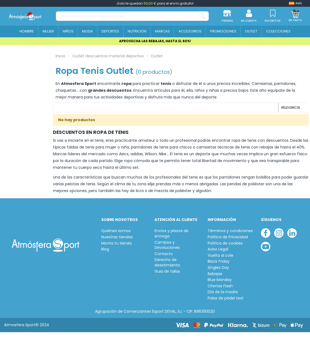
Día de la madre (223, 294)
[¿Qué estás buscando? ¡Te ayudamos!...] (202, 16)
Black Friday (219, 264)
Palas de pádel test (226, 300)
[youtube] (265, 249)
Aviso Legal (218, 252)
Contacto (163, 256)
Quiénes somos (116, 233)
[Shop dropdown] (295, 3)
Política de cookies (225, 245)
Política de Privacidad (228, 239)
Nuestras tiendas (117, 239)
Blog (105, 252)
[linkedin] (292, 235)
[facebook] (265, 235)
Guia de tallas (167, 273)
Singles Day (218, 270)
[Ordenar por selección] (271, 109)
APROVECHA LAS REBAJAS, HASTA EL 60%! (155, 41)
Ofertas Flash (220, 288)
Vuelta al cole (220, 257)
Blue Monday (220, 282)
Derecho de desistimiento (167, 265)
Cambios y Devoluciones (167, 247)
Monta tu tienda (116, 245)
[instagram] (279, 235)
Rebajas (215, 276)
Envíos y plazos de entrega (171, 236)
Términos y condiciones (230, 233)
